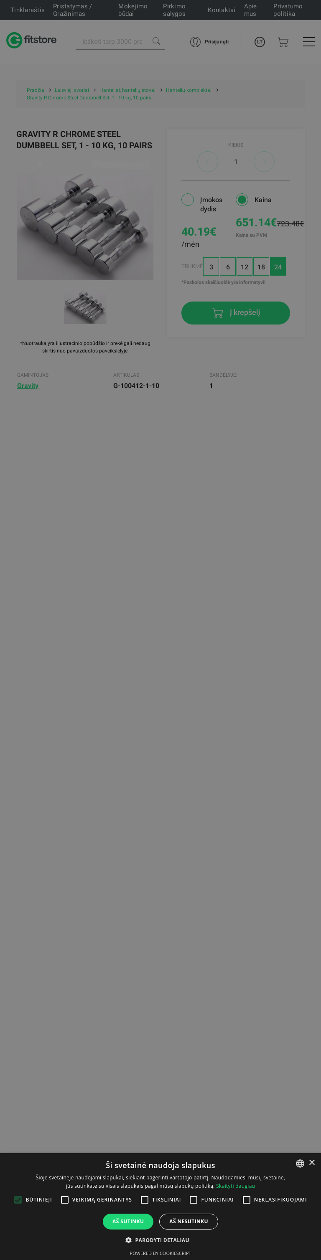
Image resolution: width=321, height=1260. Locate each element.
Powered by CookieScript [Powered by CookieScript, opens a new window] (160, 1253)
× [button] (311, 1163)
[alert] (160, 630)
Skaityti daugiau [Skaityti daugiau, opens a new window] (235, 1185)
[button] (160, 1240)
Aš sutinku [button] (128, 1221)
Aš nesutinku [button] (188, 1221)
